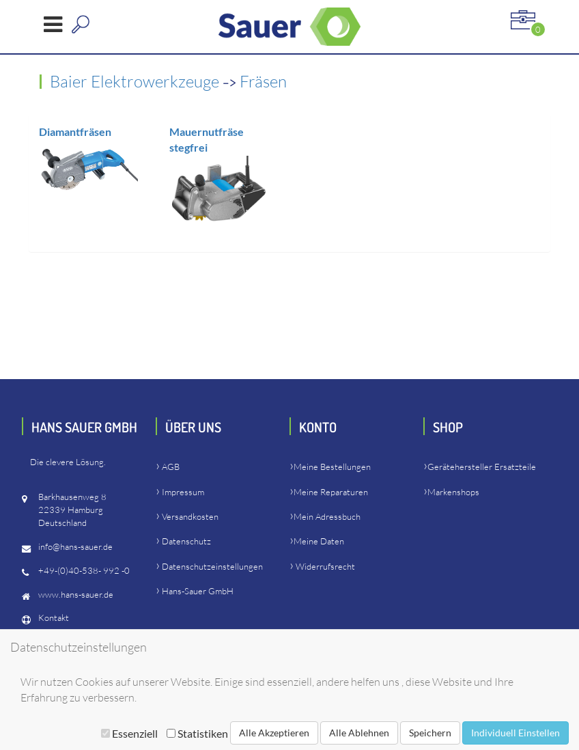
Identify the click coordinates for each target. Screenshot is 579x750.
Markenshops (453, 491)
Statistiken (197, 733)
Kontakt (53, 617)
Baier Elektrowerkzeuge (136, 81)
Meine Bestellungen (332, 466)
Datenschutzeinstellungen (212, 566)
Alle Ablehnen (359, 732)
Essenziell (129, 733)
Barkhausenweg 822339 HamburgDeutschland (72, 509)
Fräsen (263, 81)
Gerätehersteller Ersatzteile (481, 466)
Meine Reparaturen (331, 491)
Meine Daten (319, 541)
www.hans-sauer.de (75, 594)
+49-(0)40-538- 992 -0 (84, 570)
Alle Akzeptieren (274, 732)
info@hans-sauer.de (75, 546)
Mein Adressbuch (327, 516)
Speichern (430, 732)
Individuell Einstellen (515, 732)
